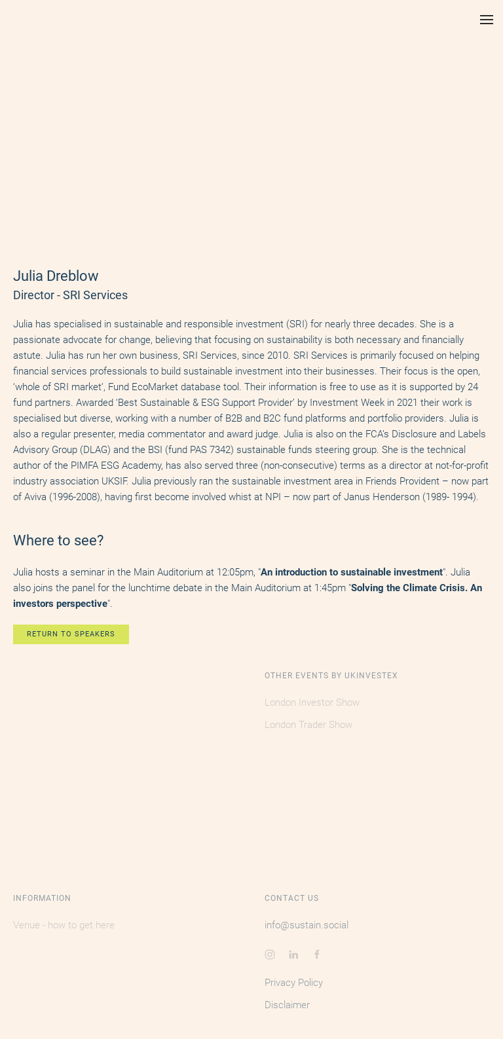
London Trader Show (308, 725)
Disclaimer (287, 1005)
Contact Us (292, 898)
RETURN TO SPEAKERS (71, 634)
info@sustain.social (306, 925)
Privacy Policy (294, 983)
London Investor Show (312, 702)
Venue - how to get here (64, 925)
